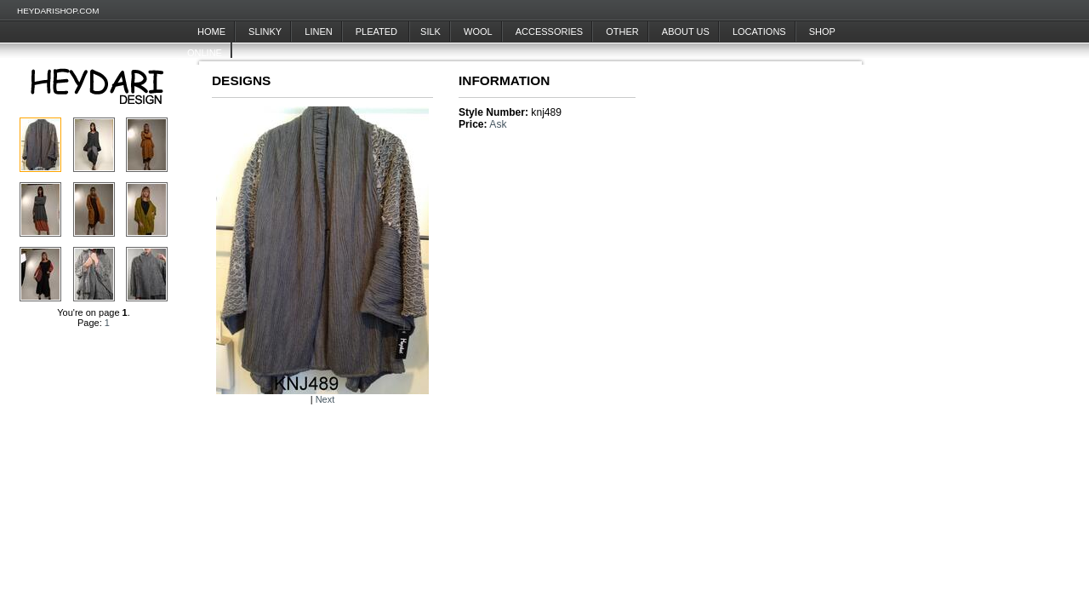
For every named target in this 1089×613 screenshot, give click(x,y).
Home (211, 31)
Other (622, 31)
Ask (497, 124)
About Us (686, 31)
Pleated (378, 31)
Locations (759, 31)
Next (325, 399)
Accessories (549, 31)
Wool (478, 31)
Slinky (265, 31)
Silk (430, 31)
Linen (318, 31)
